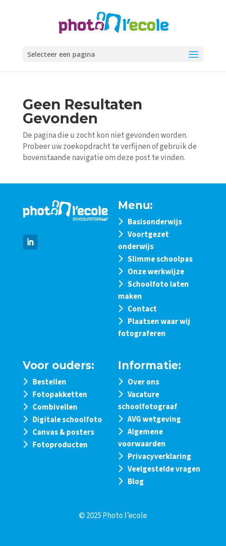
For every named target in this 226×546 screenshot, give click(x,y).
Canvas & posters (63, 432)
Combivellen (54, 407)
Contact (142, 309)
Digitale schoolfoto (67, 419)
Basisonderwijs (155, 222)
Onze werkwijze (156, 271)
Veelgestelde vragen (164, 469)
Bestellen (49, 382)
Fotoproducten (60, 445)
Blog (136, 481)
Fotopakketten (59, 394)
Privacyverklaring (159, 456)
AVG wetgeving (154, 419)
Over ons (143, 382)
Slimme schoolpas (160, 259)
